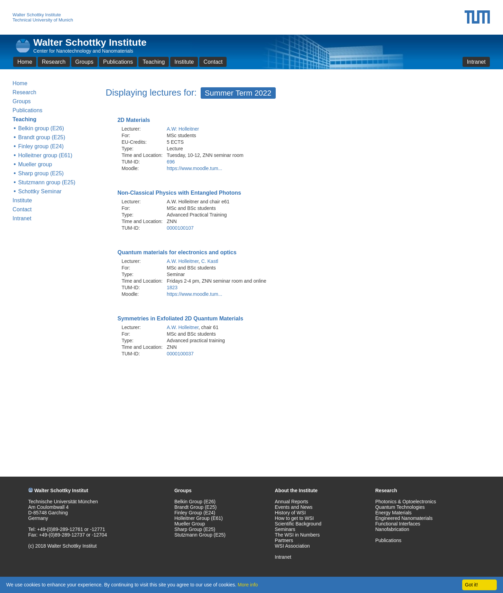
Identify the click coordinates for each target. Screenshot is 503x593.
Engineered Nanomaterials (404, 518)
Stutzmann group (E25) (46, 182)
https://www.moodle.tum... (194, 168)
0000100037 (180, 353)
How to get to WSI (294, 518)
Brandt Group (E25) (195, 507)
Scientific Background (298, 523)
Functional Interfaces (397, 523)
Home (24, 62)
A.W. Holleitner (183, 261)
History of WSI (290, 512)
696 (171, 162)
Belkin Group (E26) (195, 501)
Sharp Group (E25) (194, 529)
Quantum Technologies (400, 507)
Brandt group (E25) (41, 137)
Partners (284, 540)
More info (248, 584)
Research (53, 62)
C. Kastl (209, 261)
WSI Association (292, 546)
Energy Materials (393, 512)
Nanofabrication (392, 529)
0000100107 (180, 228)
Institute (184, 62)
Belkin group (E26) (41, 128)
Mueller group (35, 164)
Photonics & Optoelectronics (405, 501)
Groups (84, 62)
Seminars (285, 529)
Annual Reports (291, 501)
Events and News (293, 507)
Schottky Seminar (39, 191)
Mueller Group (189, 523)
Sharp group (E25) (41, 173)
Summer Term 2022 (238, 93)
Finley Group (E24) (194, 512)
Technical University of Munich (42, 20)
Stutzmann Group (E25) (200, 535)
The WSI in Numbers (297, 535)
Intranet (476, 62)
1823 (172, 287)
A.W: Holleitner (183, 129)
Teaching (154, 62)
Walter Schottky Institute (36, 14)
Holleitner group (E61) (45, 155)
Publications (118, 62)
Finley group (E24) (41, 146)
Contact (212, 62)
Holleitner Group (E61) (198, 518)
